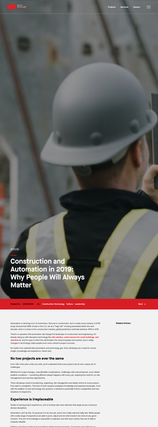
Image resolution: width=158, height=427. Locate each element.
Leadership (80, 304)
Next (142, 304)
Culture (69, 304)
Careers (136, 7)
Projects (112, 7)
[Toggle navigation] (149, 7)
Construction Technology (53, 304)
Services (124, 7)
